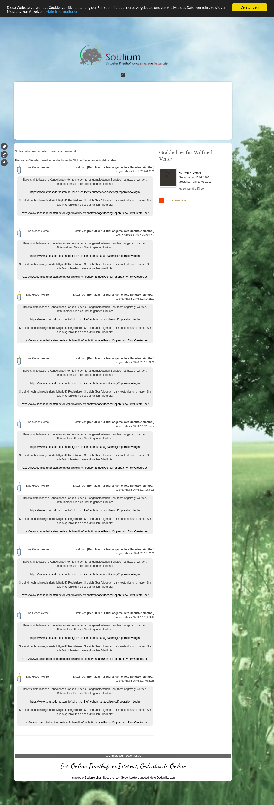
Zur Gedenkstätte (172, 200)
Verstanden (250, 7)
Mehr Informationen (62, 11)
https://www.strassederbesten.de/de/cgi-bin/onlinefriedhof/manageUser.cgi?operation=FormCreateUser (84, 213)
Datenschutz (133, 755)
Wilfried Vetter (190, 173)
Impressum (118, 755)
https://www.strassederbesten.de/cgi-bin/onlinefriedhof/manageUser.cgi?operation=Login (85, 192)
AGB (108, 755)
